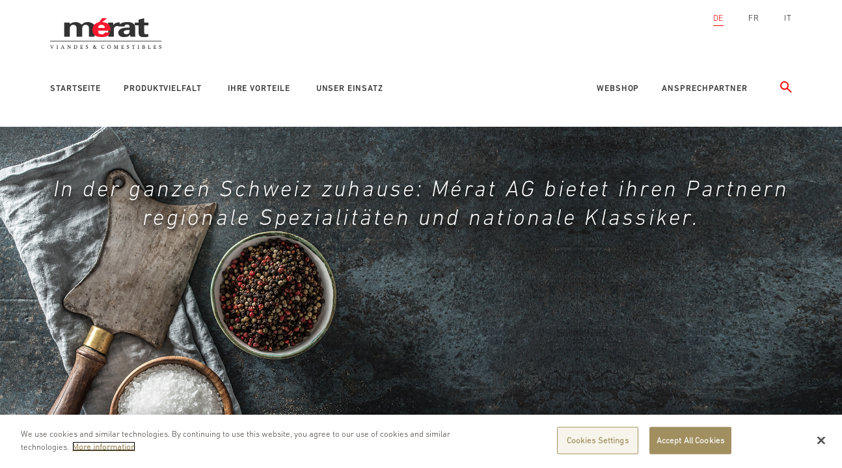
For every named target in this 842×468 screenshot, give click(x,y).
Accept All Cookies (690, 440)
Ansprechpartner (705, 88)
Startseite (75, 88)
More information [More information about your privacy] (103, 447)
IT (788, 18)
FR (753, 18)
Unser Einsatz (349, 88)
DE (718, 18)
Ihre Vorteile (259, 88)
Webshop (618, 88)
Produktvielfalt (163, 88)
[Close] (821, 440)
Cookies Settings (598, 440)
